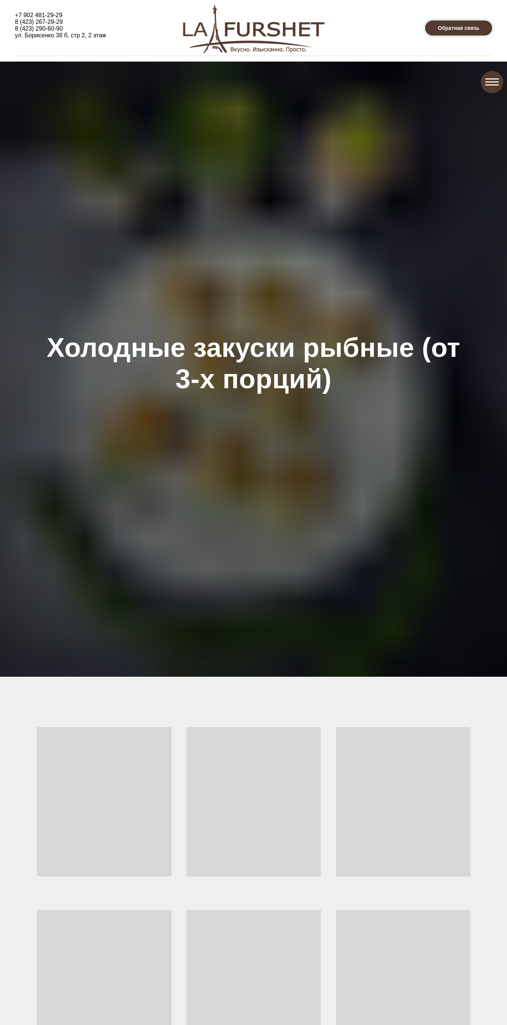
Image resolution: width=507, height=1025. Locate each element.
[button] (458, 28)
